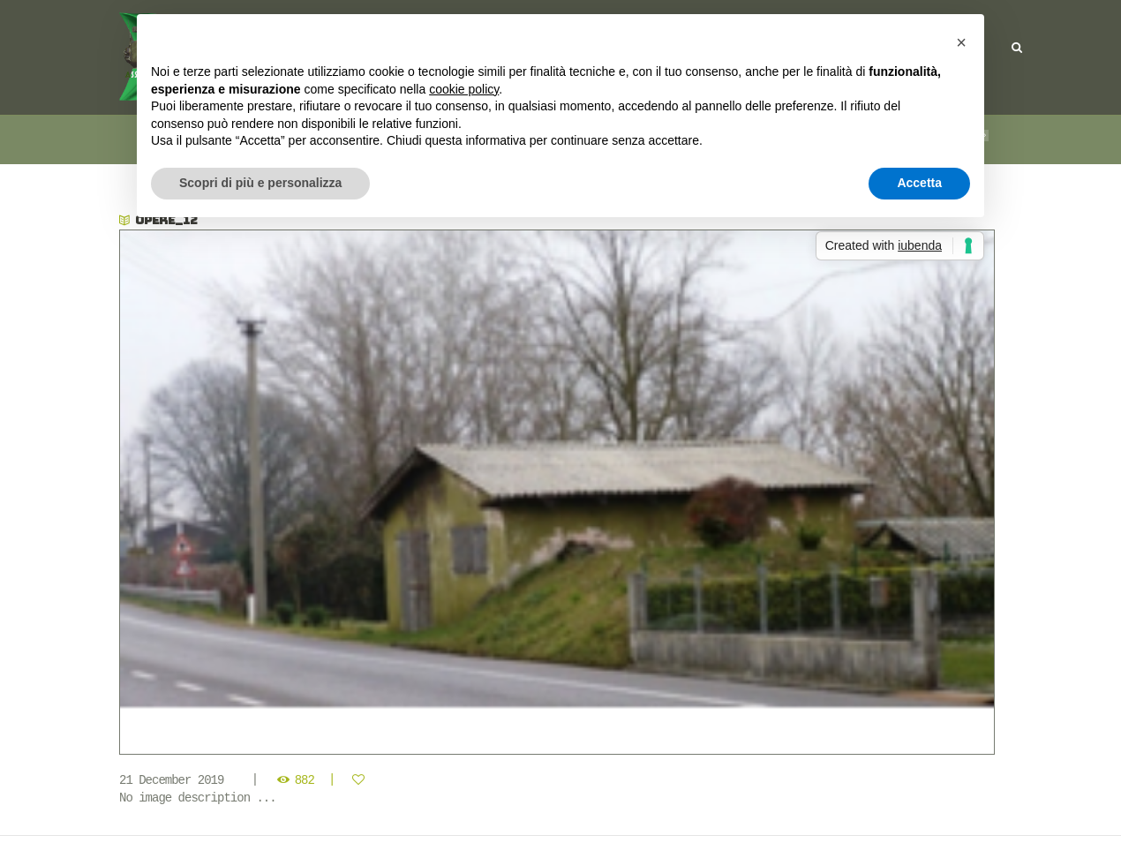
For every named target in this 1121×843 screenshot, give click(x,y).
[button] (961, 42)
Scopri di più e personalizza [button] (260, 183)
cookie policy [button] (464, 89)
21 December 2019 (171, 780)
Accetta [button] (919, 183)
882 (304, 780)
